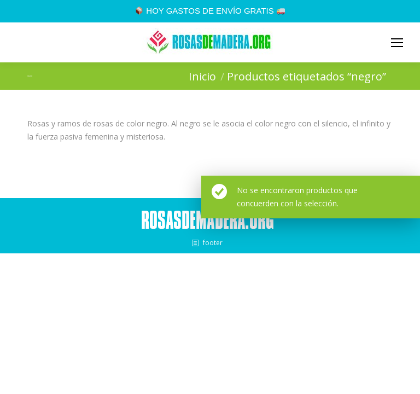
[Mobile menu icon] (397, 42)
